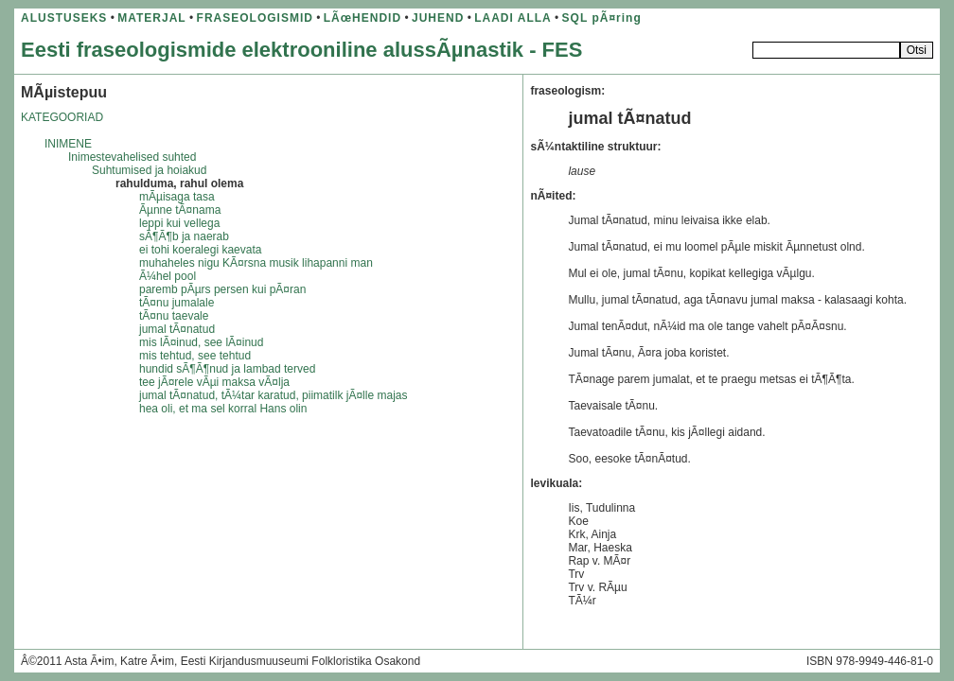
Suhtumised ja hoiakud (149, 170)
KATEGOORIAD (62, 117)
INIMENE (68, 143)
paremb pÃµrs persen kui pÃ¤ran (222, 289)
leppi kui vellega (179, 223)
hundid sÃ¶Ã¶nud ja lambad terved (227, 368)
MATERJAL (151, 18)
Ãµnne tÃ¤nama (180, 210)
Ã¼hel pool (167, 276)
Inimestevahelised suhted (132, 157)
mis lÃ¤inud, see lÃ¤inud (201, 342)
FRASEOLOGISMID (255, 18)
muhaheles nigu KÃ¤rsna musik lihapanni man (256, 263)
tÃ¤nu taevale (173, 316)
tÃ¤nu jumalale (176, 302)
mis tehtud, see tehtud (195, 355)
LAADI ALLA (513, 18)
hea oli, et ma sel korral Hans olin (223, 408)
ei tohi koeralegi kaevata (200, 249)
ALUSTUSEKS (64, 18)
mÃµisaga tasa (177, 196)
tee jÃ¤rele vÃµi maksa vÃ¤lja (214, 382)
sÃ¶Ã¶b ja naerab (184, 236)
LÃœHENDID (362, 18)
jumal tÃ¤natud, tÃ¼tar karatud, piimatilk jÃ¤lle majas (273, 395)
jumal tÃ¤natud (177, 329)
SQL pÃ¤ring (602, 18)
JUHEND (438, 18)
